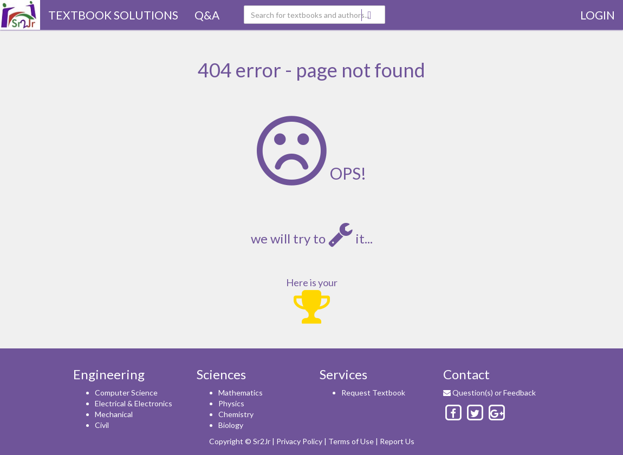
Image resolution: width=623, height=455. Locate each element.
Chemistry (236, 414)
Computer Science (126, 392)
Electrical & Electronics (133, 403)
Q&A (206, 15)
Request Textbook (373, 392)
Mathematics (240, 392)
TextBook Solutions (113, 15)
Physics (231, 403)
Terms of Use (351, 441)
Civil (102, 425)
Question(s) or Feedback (489, 392)
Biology (230, 425)
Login (597, 15)
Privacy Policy (299, 441)
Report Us (397, 441)
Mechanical (114, 414)
